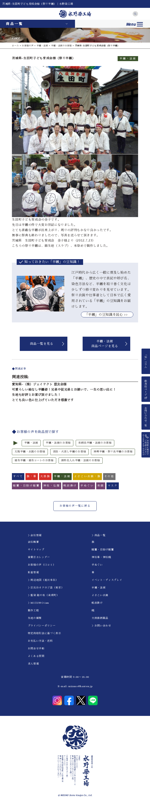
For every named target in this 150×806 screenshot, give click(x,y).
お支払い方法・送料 (40, 641)
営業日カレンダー (39, 557)
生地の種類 (35, 618)
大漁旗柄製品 (100, 618)
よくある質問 (36, 656)
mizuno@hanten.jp (80, 686)
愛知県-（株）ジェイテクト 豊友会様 (39, 384)
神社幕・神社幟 (101, 557)
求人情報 (33, 663)
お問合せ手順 (36, 648)
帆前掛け (97, 603)
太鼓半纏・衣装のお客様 (30, 451)
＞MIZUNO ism (38, 603)
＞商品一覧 (98, 535)
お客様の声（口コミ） (42, 564)
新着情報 (33, 572)
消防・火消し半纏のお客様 (69, 451)
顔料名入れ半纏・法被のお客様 (80, 460)
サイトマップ (36, 549)
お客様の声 (27, 45)
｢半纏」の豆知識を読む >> (107, 314)
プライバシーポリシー (42, 625)
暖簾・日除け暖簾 (103, 549)
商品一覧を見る (41, 343)
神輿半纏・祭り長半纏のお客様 (113, 451)
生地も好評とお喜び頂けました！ (36, 394)
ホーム (15, 45)
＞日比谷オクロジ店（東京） (46, 587)
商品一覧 (14, 23)
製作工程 (33, 610)
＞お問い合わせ (101, 625)
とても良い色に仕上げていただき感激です (43, 400)
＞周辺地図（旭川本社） (43, 580)
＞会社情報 (35, 535)
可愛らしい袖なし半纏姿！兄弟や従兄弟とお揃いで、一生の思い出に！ (64, 389)
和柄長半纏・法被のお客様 (95, 443)
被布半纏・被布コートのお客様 (34, 460)
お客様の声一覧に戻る (75, 506)
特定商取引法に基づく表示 (44, 633)
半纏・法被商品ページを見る (104, 344)
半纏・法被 (42, 45)
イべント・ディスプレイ (107, 580)
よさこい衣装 (100, 595)
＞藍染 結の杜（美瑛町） (43, 595)
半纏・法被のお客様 (61, 45)
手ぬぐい (97, 564)
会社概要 (33, 542)
